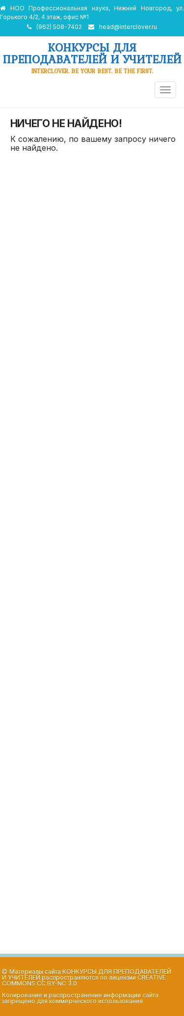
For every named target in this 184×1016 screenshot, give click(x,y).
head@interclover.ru (128, 26)
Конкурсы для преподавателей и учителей (92, 53)
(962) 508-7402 (59, 26)
